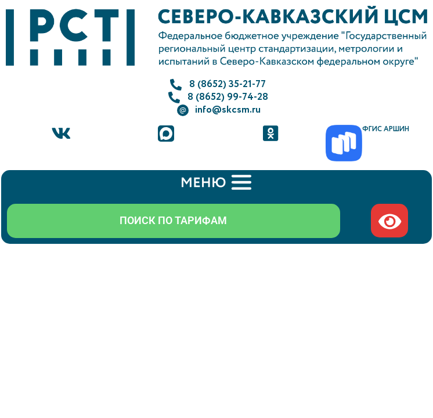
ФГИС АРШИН (385, 129)
